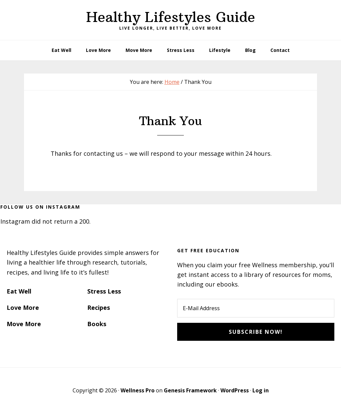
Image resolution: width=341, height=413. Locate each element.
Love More (23, 307)
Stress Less (104, 291)
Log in (260, 390)
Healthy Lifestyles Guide (170, 17)
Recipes (98, 307)
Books (96, 324)
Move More (24, 324)
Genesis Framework (190, 390)
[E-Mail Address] (255, 308)
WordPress (234, 390)
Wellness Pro (138, 390)
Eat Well (19, 291)
